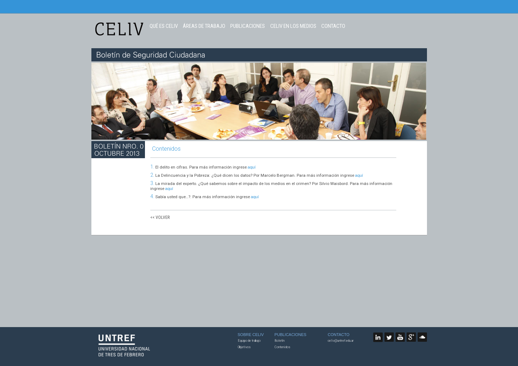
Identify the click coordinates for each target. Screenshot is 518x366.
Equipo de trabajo (249, 340)
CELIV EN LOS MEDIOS (293, 26)
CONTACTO (333, 26)
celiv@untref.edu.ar (341, 340)
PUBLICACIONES (247, 26)
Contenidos (282, 347)
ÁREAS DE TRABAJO (204, 26)
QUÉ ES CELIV (164, 26)
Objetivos (244, 347)
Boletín (280, 340)
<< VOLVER (160, 217)
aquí (252, 167)
